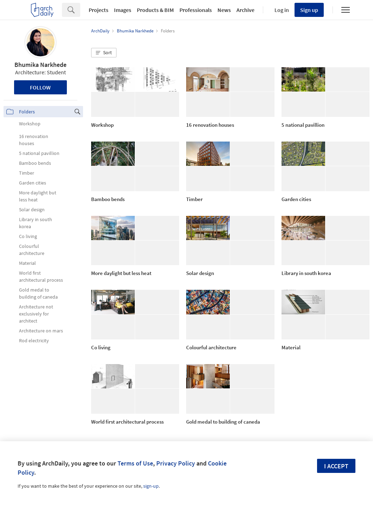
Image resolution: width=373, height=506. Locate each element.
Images (122, 10)
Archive (245, 10)
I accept (336, 466)
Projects (98, 10)
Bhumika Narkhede (40, 65)
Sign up (309, 9)
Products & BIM (155, 10)
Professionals (195, 10)
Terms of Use (135, 463)
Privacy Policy (175, 463)
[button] (103, 53)
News (224, 10)
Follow (40, 87)
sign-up (151, 486)
